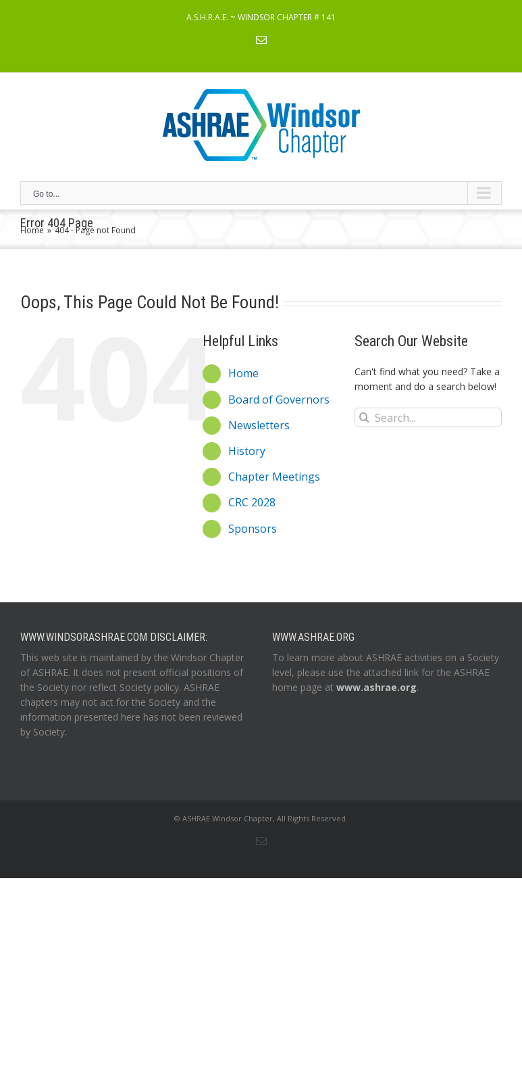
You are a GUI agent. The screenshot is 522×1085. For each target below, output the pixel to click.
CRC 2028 (252, 502)
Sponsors (252, 528)
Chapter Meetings (274, 476)
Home (243, 373)
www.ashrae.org (376, 687)
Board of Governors (279, 399)
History (246, 450)
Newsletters (259, 425)
